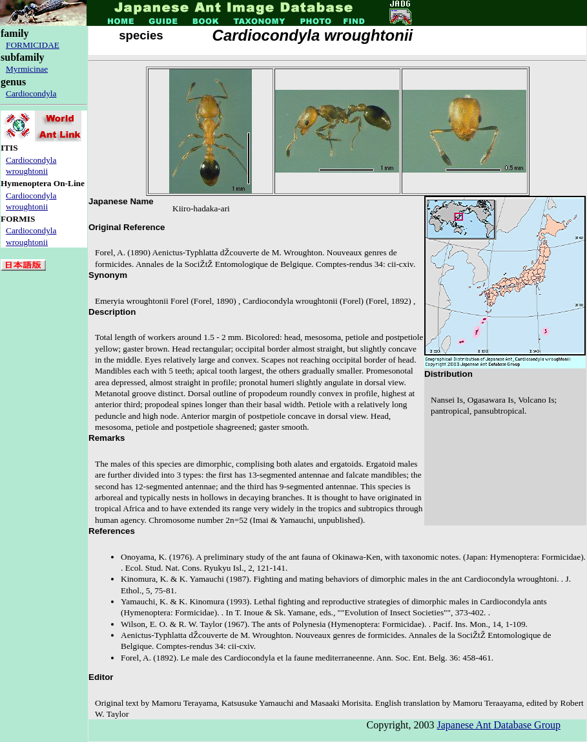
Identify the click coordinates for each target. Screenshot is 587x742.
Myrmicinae (27, 69)
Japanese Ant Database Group (499, 724)
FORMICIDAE (32, 45)
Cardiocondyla (31, 93)
